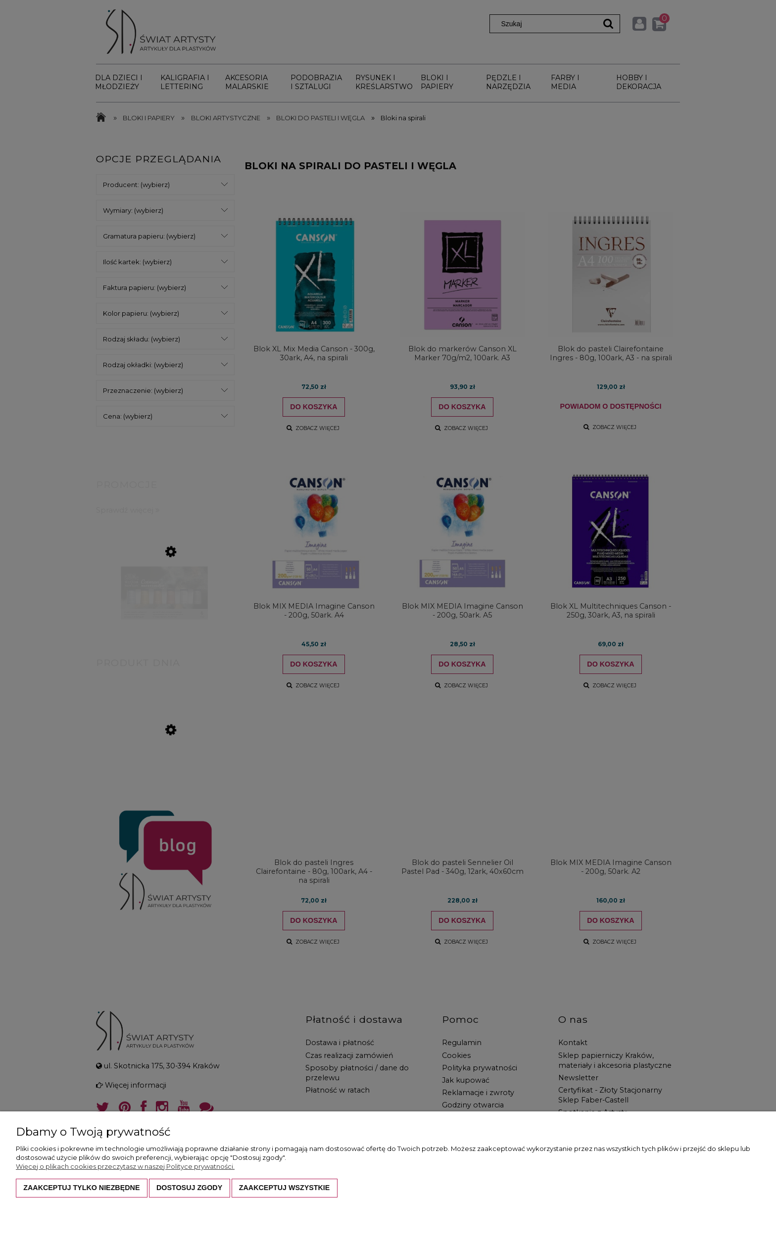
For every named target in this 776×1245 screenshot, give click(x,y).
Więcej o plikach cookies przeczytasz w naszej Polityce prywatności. (125, 1166)
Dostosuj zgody (189, 1188)
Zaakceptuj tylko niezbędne (81, 1188)
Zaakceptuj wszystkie (284, 1188)
